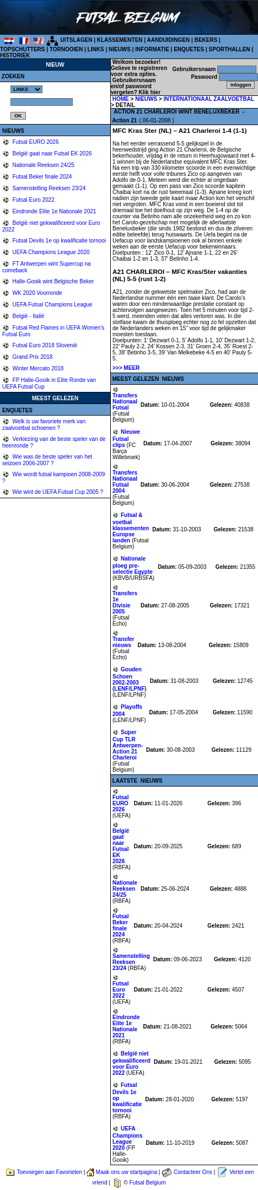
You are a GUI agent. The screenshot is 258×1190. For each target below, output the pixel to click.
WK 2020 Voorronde (36, 293)
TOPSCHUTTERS (22, 49)
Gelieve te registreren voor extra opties (139, 71)
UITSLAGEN (77, 40)
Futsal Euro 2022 (33, 200)
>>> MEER (125, 368)
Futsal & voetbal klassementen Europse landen (130, 527)
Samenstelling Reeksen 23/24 (48, 188)
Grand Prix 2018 (32, 357)
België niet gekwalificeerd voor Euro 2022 (131, 1063)
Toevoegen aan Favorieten (49, 1172)
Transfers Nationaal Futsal (124, 401)
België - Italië (28, 316)
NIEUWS (120, 49)
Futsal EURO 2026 (35, 142)
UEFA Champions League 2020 (50, 252)
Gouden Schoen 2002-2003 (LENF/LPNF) (129, 679)
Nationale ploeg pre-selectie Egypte (132, 565)
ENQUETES (189, 49)
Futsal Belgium (148, 1183)
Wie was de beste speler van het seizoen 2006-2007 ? (47, 460)
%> (26, 89)
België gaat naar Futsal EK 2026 (51, 153)
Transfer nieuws (123, 642)
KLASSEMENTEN (120, 40)
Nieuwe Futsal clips (126, 438)
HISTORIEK (15, 55)
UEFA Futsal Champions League (52, 304)
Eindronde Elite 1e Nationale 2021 (53, 211)
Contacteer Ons (193, 1172)
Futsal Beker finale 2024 (41, 177)
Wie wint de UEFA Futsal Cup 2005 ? (57, 492)
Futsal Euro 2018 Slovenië (44, 345)
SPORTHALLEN (229, 49)
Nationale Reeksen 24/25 (42, 165)
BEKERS (206, 40)
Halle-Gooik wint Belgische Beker (52, 281)
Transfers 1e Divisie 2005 (124, 602)
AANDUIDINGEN (168, 40)
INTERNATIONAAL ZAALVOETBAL (209, 99)
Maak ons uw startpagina (126, 1172)
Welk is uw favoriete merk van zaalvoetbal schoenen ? (43, 424)
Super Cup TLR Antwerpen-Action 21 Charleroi (127, 745)
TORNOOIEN (66, 49)
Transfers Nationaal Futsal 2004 (124, 482)
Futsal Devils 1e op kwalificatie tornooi (58, 241)
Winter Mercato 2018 (37, 368)
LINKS (96, 49)
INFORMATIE (152, 49)
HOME (120, 99)
